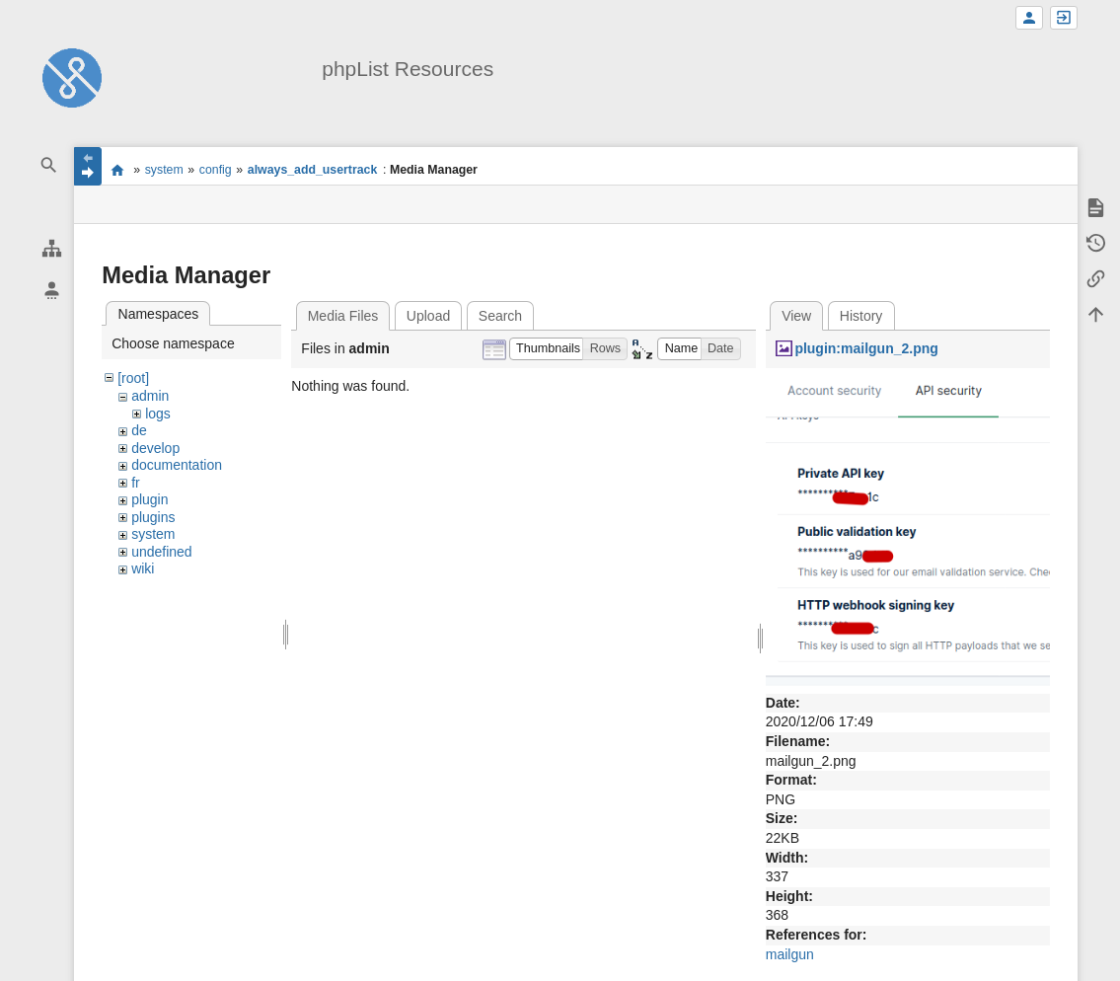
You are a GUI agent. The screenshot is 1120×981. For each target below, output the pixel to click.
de (139, 430)
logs (158, 413)
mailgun (790, 954)
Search (500, 316)
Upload (428, 316)
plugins (153, 517)
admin (150, 396)
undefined (161, 552)
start (117, 170)
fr (135, 482)
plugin (149, 499)
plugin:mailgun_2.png (865, 348)
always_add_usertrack (312, 170)
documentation (176, 465)
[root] (133, 378)
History (861, 316)
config (215, 170)
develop (155, 448)
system (164, 170)
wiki (142, 568)
